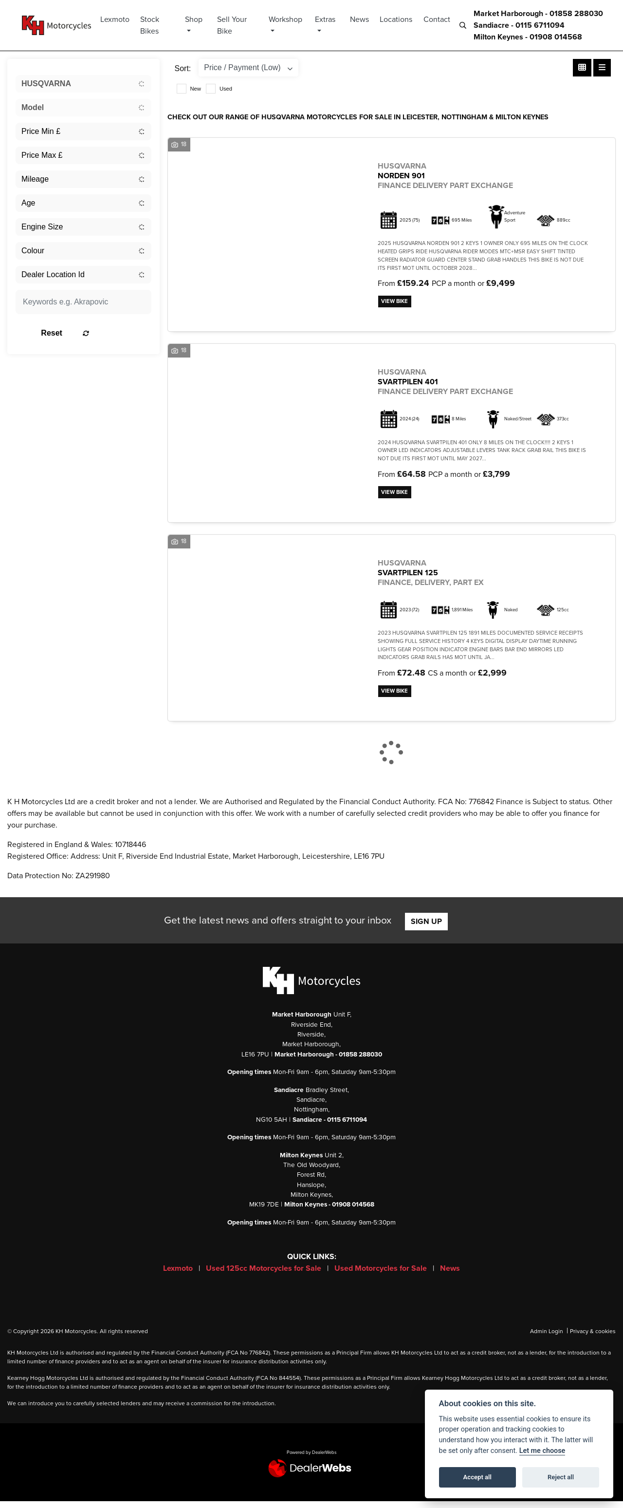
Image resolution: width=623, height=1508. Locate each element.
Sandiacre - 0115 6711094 (519, 25)
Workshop (288, 19)
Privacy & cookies (593, 1338)
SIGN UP (426, 928)
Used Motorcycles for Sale (381, 1275)
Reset (106, 333)
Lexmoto (122, 19)
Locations (396, 19)
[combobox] (83, 84)
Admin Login (546, 1338)
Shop (200, 19)
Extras (326, 19)
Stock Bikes (157, 25)
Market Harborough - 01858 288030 (538, 14)
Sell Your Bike (237, 25)
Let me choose (542, 1451)
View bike (397, 303)
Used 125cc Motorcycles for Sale (264, 1275)
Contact (436, 19)
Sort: (183, 68)
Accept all (477, 1477)
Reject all (561, 1477)
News (359, 19)
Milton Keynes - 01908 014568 (528, 37)
